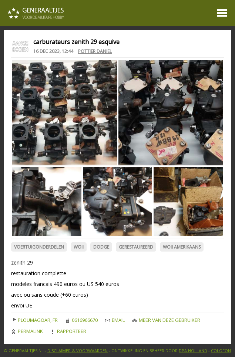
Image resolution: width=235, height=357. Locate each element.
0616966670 (81, 320)
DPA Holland (193, 350)
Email (115, 320)
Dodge (101, 247)
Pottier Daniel (95, 51)
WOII (79, 247)
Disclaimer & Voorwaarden (77, 350)
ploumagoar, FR (34, 320)
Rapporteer (68, 331)
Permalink (27, 331)
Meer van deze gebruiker (166, 320)
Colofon (221, 350)
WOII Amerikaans (182, 247)
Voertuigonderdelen (39, 247)
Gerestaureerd (136, 247)
